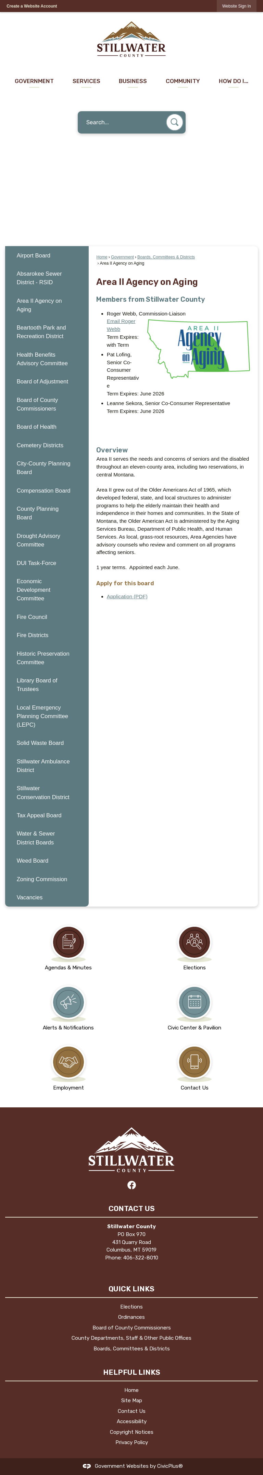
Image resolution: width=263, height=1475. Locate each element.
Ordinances (131, 1317)
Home (101, 257)
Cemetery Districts (40, 445)
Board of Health (37, 427)
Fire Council (32, 617)
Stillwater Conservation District (43, 792)
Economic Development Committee (33, 590)
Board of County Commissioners (37, 404)
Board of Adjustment (42, 381)
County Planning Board (38, 513)
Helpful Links (131, 1372)
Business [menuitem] (133, 81)
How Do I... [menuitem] (233, 81)
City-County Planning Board (44, 467)
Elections (131, 1307)
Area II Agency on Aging (39, 305)
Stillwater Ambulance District (43, 765)
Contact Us (132, 1411)
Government (122, 257)
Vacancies (30, 897)
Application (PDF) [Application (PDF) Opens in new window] (127, 596)
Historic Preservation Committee (43, 658)
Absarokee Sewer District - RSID (39, 278)
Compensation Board (44, 490)
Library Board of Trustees (37, 684)
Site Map (131, 1400)
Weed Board (33, 860)
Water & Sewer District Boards (36, 837)
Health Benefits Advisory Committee (42, 359)
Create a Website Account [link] (32, 6)
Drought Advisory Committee (38, 540)
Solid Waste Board (40, 743)
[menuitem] (46, 255)
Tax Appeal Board (39, 815)
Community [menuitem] (183, 81)
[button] (174, 122)
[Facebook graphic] (131, 1185)
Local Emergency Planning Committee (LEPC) (42, 716)
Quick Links (131, 1288)
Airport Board (33, 255)
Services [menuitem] (86, 81)
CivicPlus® (170, 1466)
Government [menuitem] (34, 81)
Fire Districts (33, 635)
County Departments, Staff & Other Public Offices (131, 1338)
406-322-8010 (140, 1258)
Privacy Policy (131, 1442)
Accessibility (132, 1421)
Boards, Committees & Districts (166, 257)
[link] (236, 6)
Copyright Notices (131, 1432)
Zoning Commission (42, 879)
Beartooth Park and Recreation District (41, 331)
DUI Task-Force (37, 563)
